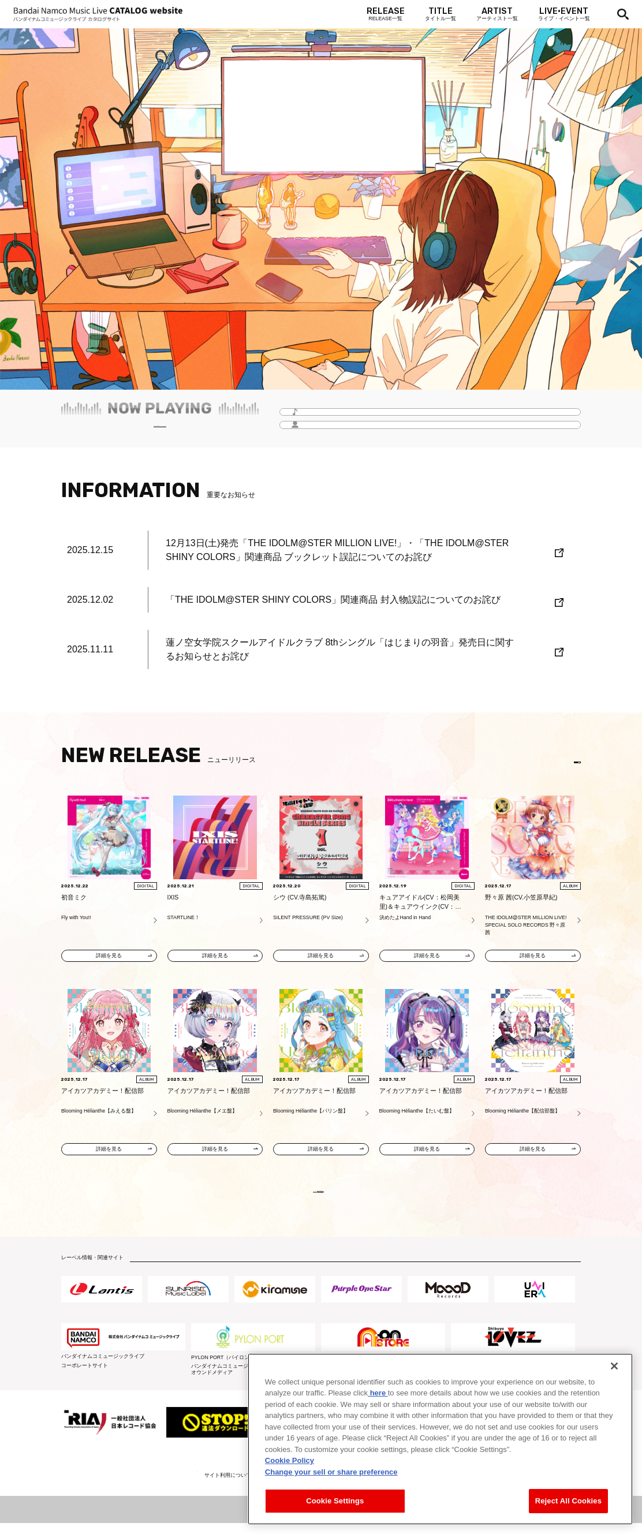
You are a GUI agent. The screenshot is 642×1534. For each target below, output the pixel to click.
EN (564, 762)
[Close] (614, 1366)
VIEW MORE (321, 1197)
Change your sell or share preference (331, 1472)
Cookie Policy (289, 1460)
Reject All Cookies (568, 1500)
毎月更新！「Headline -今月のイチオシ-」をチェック (160, 430)
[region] (440, 1439)
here (378, 1393)
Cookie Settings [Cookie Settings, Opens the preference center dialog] (335, 1500)
